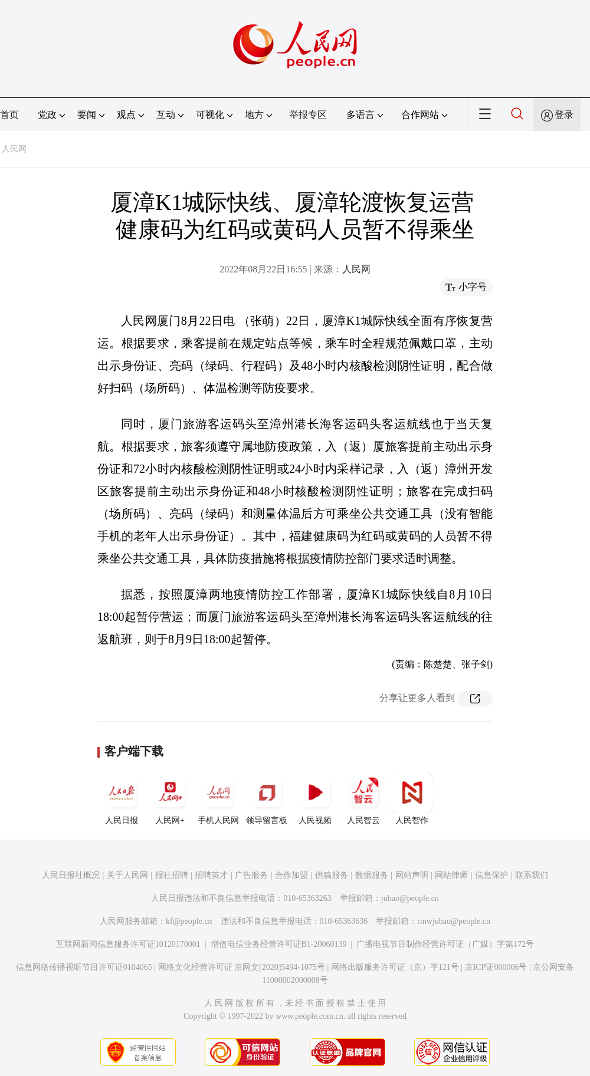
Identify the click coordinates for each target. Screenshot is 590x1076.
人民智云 (363, 798)
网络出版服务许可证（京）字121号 (395, 967)
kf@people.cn (189, 921)
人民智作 (411, 798)
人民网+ (170, 798)
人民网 (14, 148)
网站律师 (451, 875)
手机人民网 (218, 798)
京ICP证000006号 (496, 967)
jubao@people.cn (410, 898)
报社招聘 (171, 875)
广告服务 (251, 875)
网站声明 (411, 875)
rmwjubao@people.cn (453, 921)
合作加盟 (291, 875)
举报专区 (308, 115)
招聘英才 (211, 875)
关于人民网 (127, 875)
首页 (9, 115)
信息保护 (491, 875)
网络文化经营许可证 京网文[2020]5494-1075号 (242, 967)
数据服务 (371, 875)
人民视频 (315, 798)
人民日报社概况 (71, 875)
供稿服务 (331, 875)
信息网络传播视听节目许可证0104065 (84, 967)
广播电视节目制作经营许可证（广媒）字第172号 (445, 944)
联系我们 (531, 875)
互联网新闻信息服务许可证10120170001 (128, 944)
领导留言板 (266, 798)
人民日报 (121, 798)
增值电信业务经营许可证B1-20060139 (279, 944)
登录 (564, 115)
